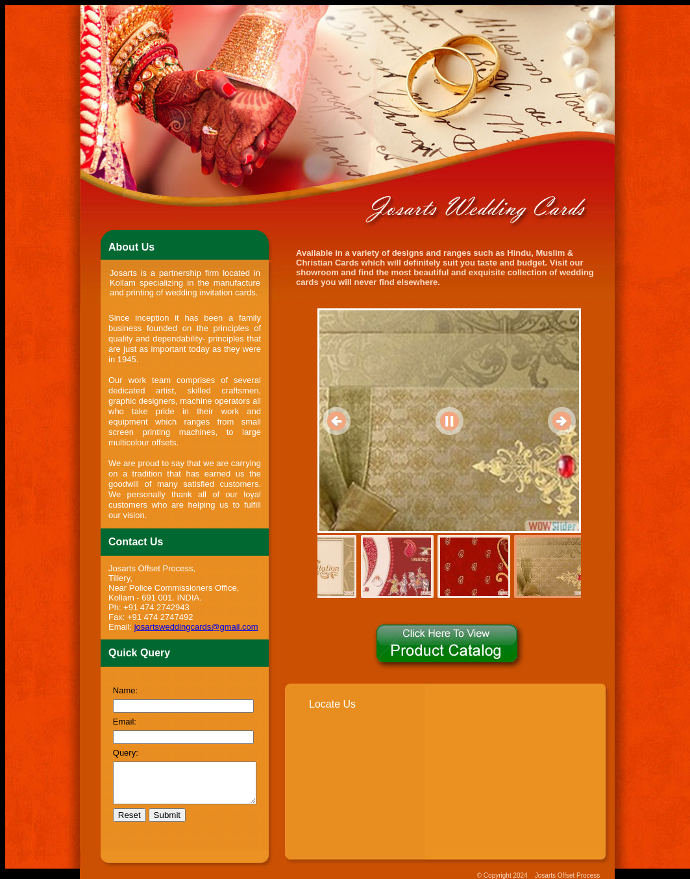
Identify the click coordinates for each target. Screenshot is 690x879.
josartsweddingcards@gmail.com (192, 606)
